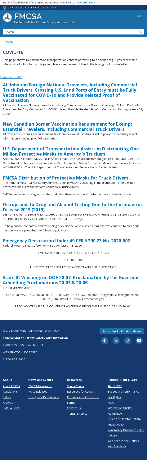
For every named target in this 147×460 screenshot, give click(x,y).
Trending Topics (77, 413)
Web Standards (117, 446)
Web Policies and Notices (123, 441)
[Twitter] (116, 341)
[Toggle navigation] (139, 16)
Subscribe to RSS (11, 77)
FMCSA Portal (11, 408)
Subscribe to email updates (121, 331)
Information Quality (120, 408)
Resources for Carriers (81, 391)
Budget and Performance (123, 391)
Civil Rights (114, 397)
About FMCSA (11, 386)
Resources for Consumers (83, 397)
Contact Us (74, 408)
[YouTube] (139, 341)
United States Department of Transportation (32, 7)
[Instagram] (127, 341)
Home (9, 41)
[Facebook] (104, 341)
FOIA (111, 402)
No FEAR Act (115, 413)
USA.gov (113, 435)
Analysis (8, 402)
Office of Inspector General (124, 419)
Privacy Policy (116, 424)
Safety (7, 397)
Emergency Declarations (43, 397)
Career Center (75, 386)
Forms (71, 402)
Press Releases (37, 391)
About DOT (115, 386)
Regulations (10, 391)
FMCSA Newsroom (40, 386)
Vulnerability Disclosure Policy (126, 430)
